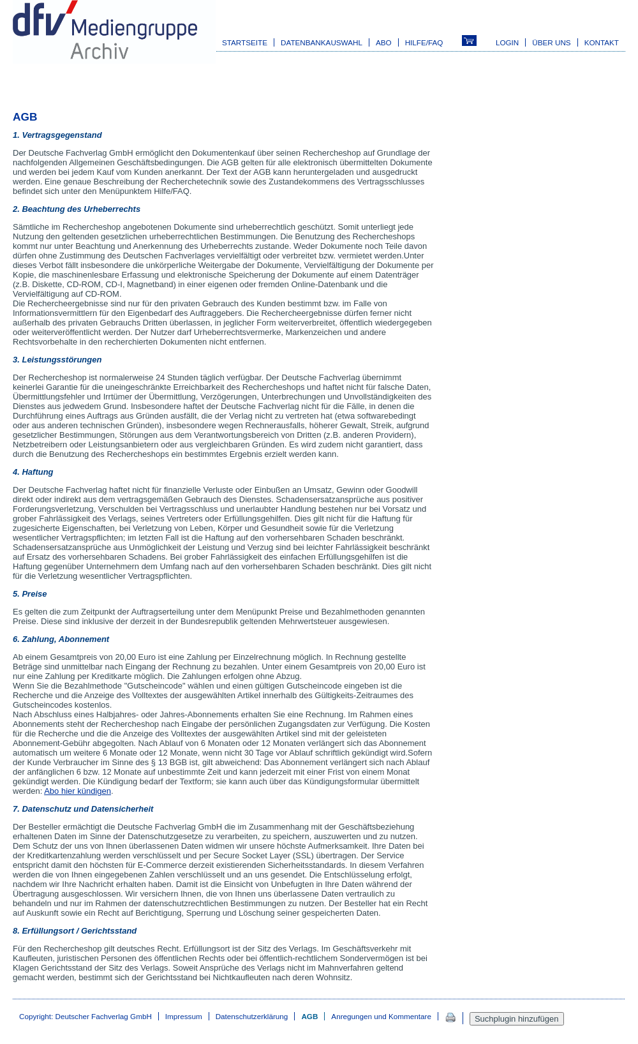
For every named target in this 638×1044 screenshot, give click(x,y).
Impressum (183, 1016)
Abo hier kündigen (77, 791)
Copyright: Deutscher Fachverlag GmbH (85, 1016)
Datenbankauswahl (321, 42)
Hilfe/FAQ (424, 42)
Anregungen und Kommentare (381, 1016)
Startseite (244, 42)
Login (507, 42)
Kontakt (601, 42)
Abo (384, 42)
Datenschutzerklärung (252, 1016)
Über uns (551, 42)
